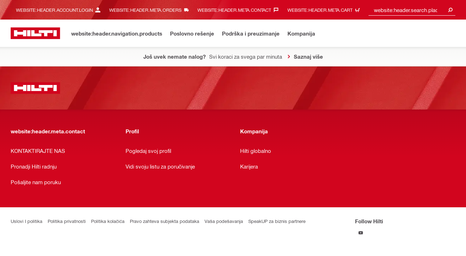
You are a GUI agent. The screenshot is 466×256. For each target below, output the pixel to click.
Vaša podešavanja (224, 221)
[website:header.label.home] (35, 33)
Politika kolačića (108, 221)
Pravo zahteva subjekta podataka (164, 221)
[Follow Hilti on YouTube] (361, 233)
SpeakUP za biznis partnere (277, 221)
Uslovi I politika (26, 221)
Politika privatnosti (67, 221)
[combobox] (412, 10)
